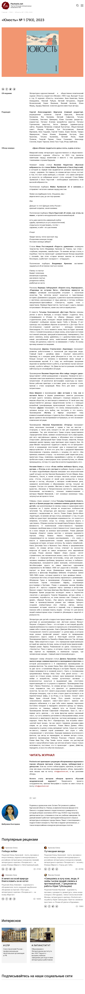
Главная (4, 12)
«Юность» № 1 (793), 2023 (23, 12)
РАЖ (11, 12)
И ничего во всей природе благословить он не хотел (15, 879)
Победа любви (9, 851)
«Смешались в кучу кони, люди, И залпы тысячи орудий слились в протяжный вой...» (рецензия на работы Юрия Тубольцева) (61, 882)
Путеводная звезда (54, 851)
